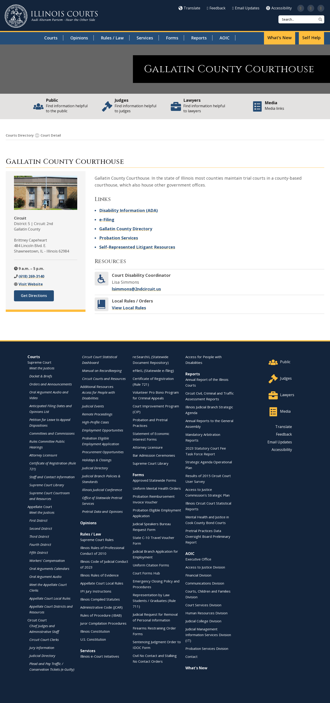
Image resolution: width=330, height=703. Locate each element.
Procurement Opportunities (103, 451)
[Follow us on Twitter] (300, 8)
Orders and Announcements (50, 384)
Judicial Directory (42, 655)
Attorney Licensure (43, 455)
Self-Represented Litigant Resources (137, 247)
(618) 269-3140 (31, 276)
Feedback (216, 8)
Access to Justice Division (205, 567)
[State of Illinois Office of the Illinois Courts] (51, 16)
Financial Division (198, 575)
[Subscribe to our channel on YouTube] (310, 8)
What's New (279, 37)
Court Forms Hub (146, 573)
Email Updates (245, 8)
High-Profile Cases (95, 422)
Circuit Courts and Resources (104, 378)
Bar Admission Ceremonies (154, 455)
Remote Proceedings (97, 414)
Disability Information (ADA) (128, 210)
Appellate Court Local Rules (49, 598)
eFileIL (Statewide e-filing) (153, 370)
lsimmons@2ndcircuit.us (136, 288)
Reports (199, 38)
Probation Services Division (206, 648)
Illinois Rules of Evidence (99, 575)
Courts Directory (20, 135)
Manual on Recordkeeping (102, 370)
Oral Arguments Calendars (49, 568)
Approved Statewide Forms (154, 480)
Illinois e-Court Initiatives (99, 656)
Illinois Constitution (95, 631)
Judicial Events (93, 406)
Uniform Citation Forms (151, 565)
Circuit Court (37, 620)
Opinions (79, 38)
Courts (51, 38)
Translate (189, 8)
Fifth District (38, 552)
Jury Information (41, 647)
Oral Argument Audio (45, 576)
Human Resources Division (206, 612)
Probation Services (118, 237)
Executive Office (198, 559)
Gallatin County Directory (125, 228)
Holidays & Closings (96, 459)
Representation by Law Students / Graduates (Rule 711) (154, 600)
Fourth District (40, 544)
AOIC (225, 38)
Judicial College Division (203, 620)
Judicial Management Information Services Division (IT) (208, 634)
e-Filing (106, 219)
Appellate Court (40, 506)
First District (38, 520)
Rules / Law (112, 38)
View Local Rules (129, 307)
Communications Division (204, 583)
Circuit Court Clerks (44, 639)
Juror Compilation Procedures (103, 623)
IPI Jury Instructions (95, 591)
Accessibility (279, 8)
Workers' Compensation (47, 560)
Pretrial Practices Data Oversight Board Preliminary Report (207, 536)
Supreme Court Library (46, 484)
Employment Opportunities (102, 430)
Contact (191, 656)
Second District (40, 528)
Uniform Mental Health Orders (157, 488)
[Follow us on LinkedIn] (320, 8)
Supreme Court (39, 362)
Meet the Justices (41, 367)
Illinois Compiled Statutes (100, 599)
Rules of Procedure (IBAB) (101, 615)
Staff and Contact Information (52, 476)
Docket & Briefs (40, 375)
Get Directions (34, 295)
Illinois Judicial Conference (102, 489)
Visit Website (31, 283)
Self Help (311, 37)
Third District (39, 536)
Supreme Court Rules (97, 539)
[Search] (301, 19)
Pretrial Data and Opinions (102, 511)
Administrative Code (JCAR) (101, 607)
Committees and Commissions (51, 433)
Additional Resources (96, 386)
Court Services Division (203, 604)
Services (145, 38)
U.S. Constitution (93, 639)
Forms (172, 38)
